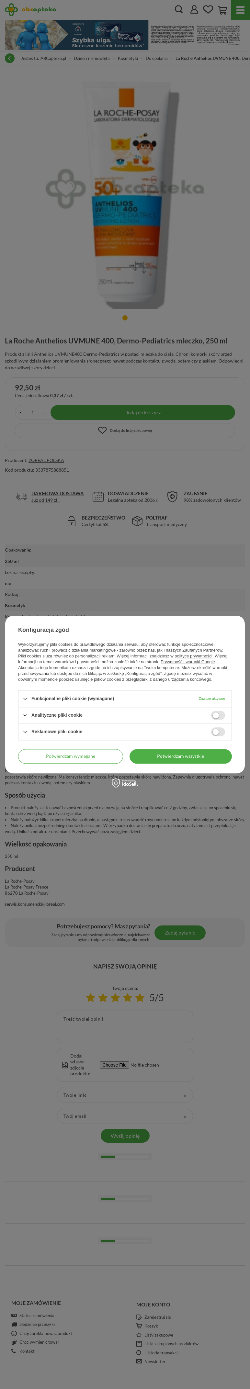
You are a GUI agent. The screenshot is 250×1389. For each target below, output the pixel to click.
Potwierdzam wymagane (70, 756)
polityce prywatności (193, 656)
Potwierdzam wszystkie (180, 756)
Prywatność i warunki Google (188, 661)
